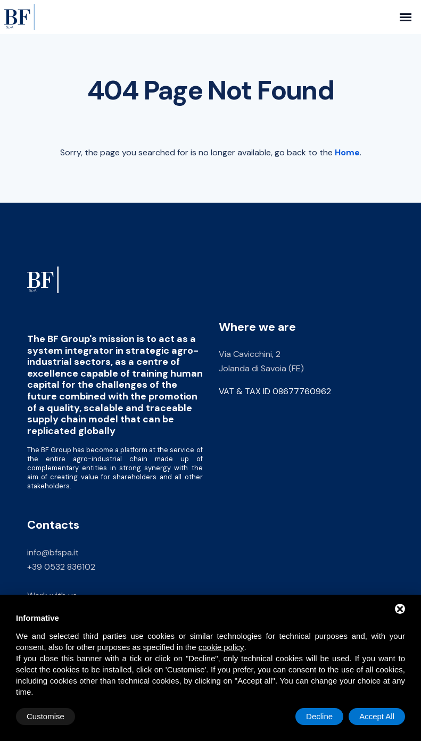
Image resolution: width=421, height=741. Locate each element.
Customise (45, 716)
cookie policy (221, 647)
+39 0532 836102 (61, 566)
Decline (319, 716)
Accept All (376, 716)
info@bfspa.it (53, 552)
